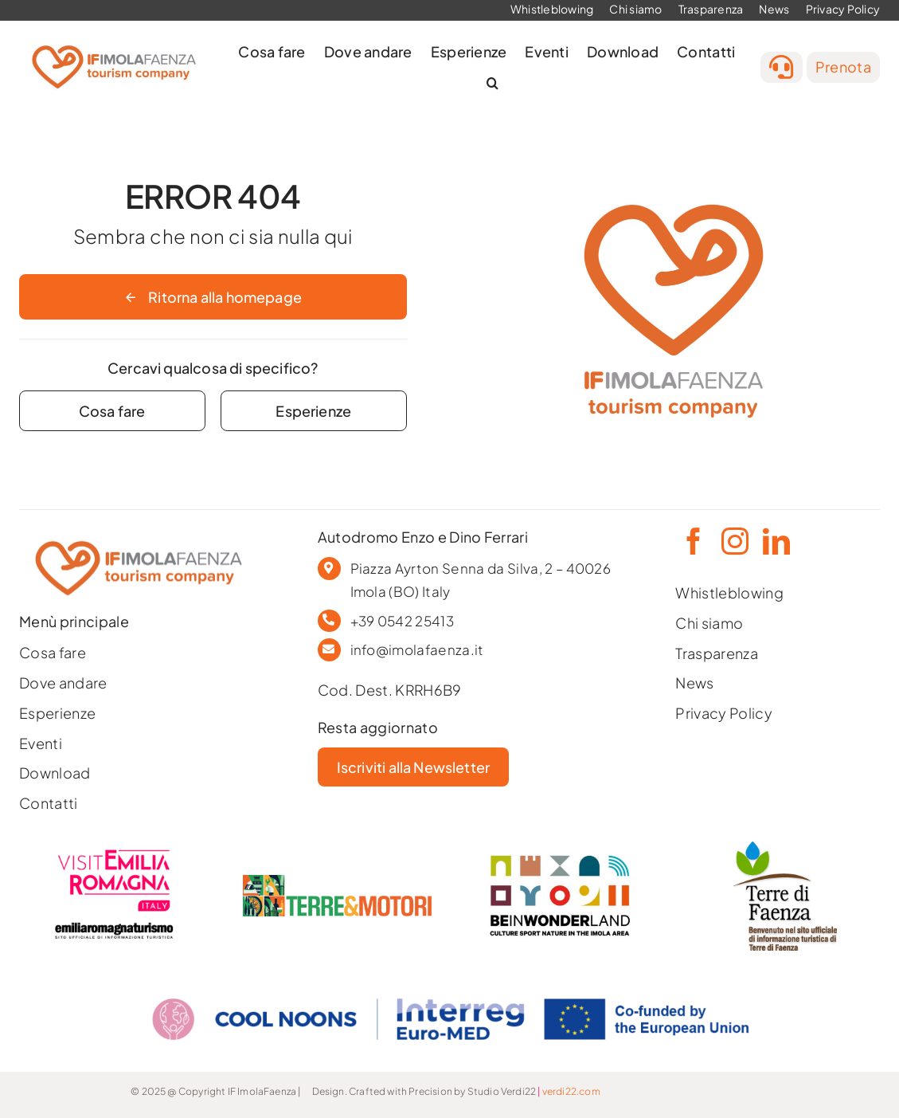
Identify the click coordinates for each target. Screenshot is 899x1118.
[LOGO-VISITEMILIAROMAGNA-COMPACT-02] (114, 854)
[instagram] (733, 541)
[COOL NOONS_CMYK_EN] (449, 983)
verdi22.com (571, 1091)
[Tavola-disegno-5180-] (785, 848)
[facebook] (692, 541)
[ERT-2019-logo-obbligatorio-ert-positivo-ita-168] (114, 921)
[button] (492, 83)
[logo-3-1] (337, 882)
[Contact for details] (112, 410)
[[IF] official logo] (114, 40)
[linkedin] (775, 541)
